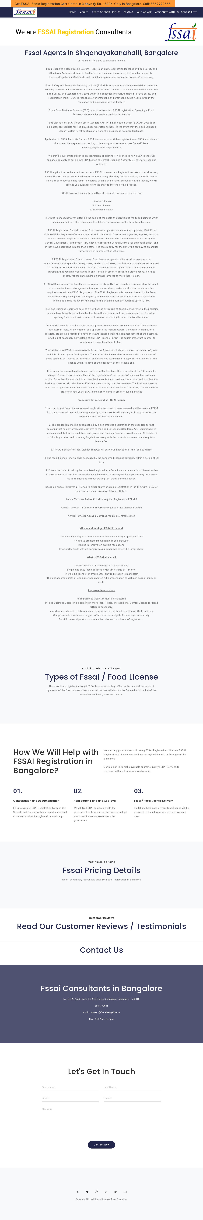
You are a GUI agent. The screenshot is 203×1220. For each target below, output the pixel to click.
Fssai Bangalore (119, 1199)
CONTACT (186, 12)
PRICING (128, 12)
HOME (68, 12)
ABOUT (84, 12)
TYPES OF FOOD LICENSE (106, 12)
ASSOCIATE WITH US (167, 12)
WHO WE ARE (144, 12)
